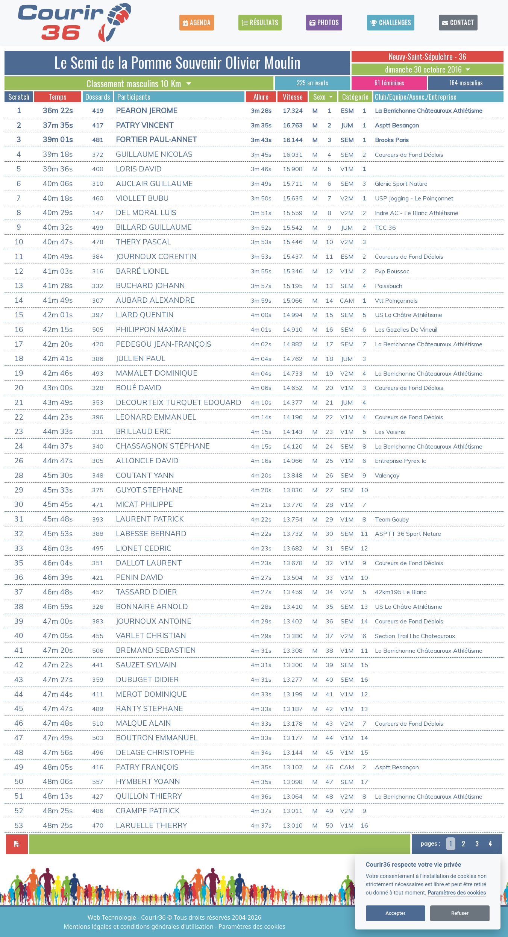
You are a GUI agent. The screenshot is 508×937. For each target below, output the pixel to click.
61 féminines (389, 82)
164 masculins (466, 82)
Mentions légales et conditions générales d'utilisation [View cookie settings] (139, 926)
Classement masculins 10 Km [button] (134, 83)
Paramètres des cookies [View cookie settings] (251, 926)
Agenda (197, 22)
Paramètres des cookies (457, 893)
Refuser (460, 913)
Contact (458, 22)
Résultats (260, 22)
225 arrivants (312, 82)
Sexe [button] (320, 96)
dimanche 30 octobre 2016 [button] (424, 69)
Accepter (395, 913)
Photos (324, 22)
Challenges (390, 22)
